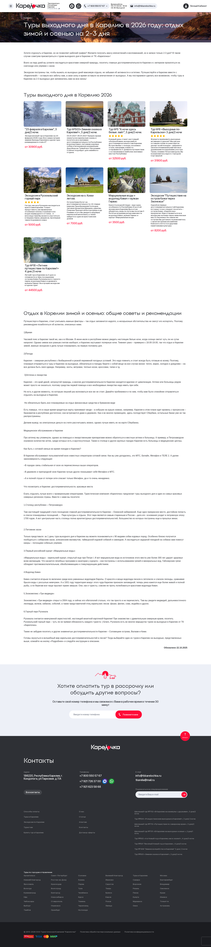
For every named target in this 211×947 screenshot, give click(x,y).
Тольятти (164, 901)
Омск (135, 906)
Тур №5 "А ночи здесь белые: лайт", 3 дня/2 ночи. (125, 131)
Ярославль (29, 884)
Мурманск (137, 901)
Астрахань (165, 906)
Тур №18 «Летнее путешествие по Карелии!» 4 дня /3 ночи (42, 268)
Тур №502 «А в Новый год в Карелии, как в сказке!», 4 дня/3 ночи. (164, 839)
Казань (81, 880)
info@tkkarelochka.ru (148, 775)
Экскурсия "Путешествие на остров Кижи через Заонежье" (168, 198)
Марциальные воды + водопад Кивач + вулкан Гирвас (124, 198)
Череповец (83, 906)
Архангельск (29, 876)
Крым (162, 893)
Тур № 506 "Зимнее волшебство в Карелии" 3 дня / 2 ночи (160, 849)
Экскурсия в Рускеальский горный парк (41, 197)
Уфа (25, 897)
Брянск (108, 893)
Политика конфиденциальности (139, 932)
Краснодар (56, 884)
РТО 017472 (52, 9)
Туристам (28, 827)
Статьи (82, 817)
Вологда (27, 888)
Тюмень (81, 901)
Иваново (109, 880)
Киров (108, 897)
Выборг (27, 906)
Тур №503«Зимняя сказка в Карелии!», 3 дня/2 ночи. (84, 131)
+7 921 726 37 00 (90, 781)
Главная (27, 18)
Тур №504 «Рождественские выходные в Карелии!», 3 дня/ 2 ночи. (165, 819)
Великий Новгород (114, 876)
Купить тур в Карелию (34, 833)
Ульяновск (55, 906)
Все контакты (33, 792)
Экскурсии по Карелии (34, 822)
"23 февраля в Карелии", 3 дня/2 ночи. (41, 131)
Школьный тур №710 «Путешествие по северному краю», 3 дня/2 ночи (164, 825)
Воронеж (137, 884)
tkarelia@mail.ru (145, 780)
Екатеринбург (166, 880)
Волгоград (56, 888)
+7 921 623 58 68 (90, 786)
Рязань (136, 888)
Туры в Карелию (31, 817)
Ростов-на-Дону (58, 880)
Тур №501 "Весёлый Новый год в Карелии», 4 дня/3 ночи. (160, 844)
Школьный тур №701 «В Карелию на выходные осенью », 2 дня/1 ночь (163, 832)
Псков (108, 901)
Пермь (81, 884)
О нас (81, 812)
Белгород (55, 893)
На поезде (83, 910)
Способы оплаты (31, 812)
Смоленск (164, 888)
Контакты (83, 827)
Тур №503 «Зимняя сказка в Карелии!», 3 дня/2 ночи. (158, 854)
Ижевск (163, 897)
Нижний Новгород (32, 880)
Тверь (108, 888)
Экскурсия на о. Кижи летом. (80, 197)
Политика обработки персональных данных (100, 932)
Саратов (109, 884)
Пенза (135, 893)
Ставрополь (56, 901)
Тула (80, 888)
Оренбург (55, 910)
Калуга (136, 897)
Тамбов (27, 910)
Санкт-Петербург (59, 876)
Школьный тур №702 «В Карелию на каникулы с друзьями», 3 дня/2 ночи (165, 813)
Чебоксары (29, 901)
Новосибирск (57, 897)
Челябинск (83, 893)
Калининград (30, 893)
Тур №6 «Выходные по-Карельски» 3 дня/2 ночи (166, 131)
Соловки (82, 876)
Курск (80, 897)
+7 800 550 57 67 (96, 6)
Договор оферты (87, 833)
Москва (163, 876)
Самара (136, 880)
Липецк (108, 906)
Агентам (83, 822)
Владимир (164, 884)
